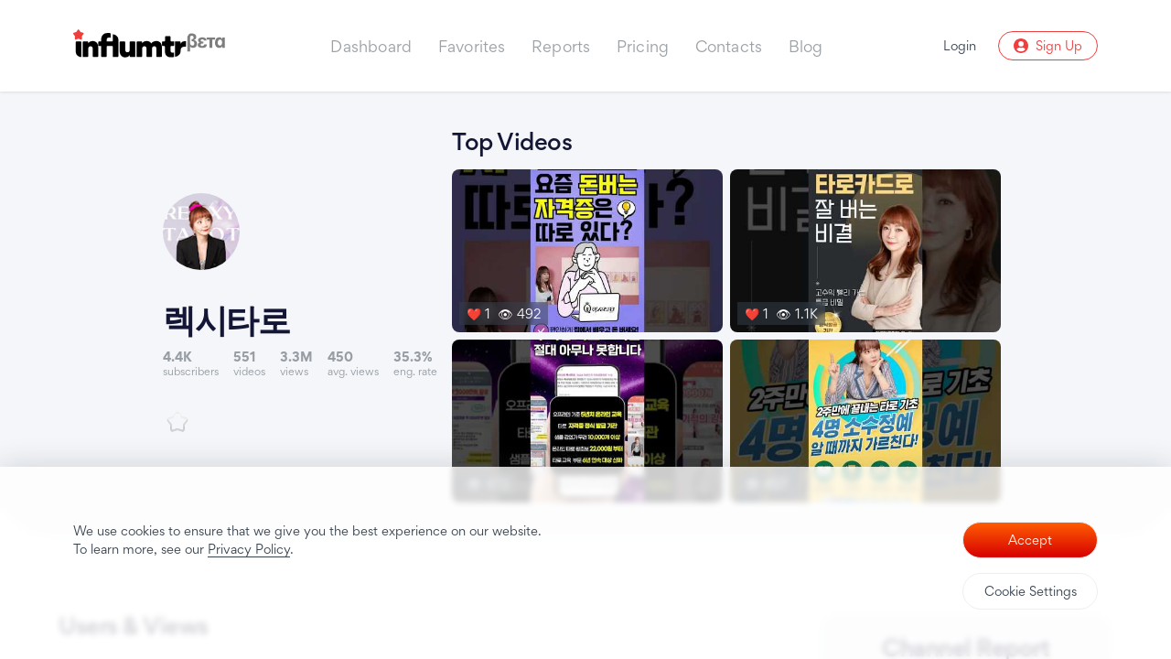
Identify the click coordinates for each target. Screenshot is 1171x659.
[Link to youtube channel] (307, 312)
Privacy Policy (249, 548)
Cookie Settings (1030, 591)
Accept (1030, 539)
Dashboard (371, 46)
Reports (561, 46)
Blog (806, 46)
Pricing (643, 46)
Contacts (729, 46)
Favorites (472, 46)
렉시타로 (233, 319)
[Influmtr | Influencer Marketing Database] (149, 46)
